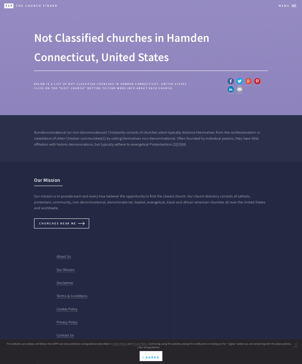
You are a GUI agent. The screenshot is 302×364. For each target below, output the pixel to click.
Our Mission (66, 269)
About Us (64, 256)
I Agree (151, 357)
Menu (284, 6)
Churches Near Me (57, 223)
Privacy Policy (67, 322)
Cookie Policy (67, 309)
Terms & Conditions (72, 296)
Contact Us (65, 335)
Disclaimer (65, 283)
